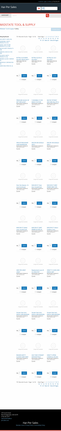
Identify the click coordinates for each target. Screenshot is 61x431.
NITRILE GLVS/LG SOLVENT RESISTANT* (37, 59)
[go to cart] (48, 8)
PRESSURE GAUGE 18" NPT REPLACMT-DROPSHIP (22, 102)
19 (40, 40)
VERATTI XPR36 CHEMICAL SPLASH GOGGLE (52, 357)
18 (57, 38)
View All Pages (54, 40)
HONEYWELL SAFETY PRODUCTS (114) (5, 42)
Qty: (17, 75)
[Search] (47, 15)
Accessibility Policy (39, 425)
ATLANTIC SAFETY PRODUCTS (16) (4, 56)
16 (53, 38)
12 (43, 38)
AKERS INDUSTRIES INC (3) (6, 66)
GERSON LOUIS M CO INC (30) (6, 52)
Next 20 (47, 40)
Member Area (20, 425)
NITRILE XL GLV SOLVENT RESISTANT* (51, 59)
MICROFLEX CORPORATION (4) (6, 63)
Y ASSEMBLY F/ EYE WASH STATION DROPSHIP (37, 102)
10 (39, 38)
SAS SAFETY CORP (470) (6, 39)
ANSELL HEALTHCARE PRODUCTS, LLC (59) (5, 45)
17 (55, 38)
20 (43, 40)
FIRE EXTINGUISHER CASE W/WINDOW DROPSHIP (22, 144)
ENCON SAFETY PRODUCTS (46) (7, 49)
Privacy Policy (29, 425)
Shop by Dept (5, 15)
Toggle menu (56, 15)
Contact (49, 1)
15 (50, 38)
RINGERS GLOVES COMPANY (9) (7, 59)
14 (48, 38)
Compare (23, 79)
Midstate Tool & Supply (7, 29)
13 (46, 38)
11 (41, 38)
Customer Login (42, 1)
